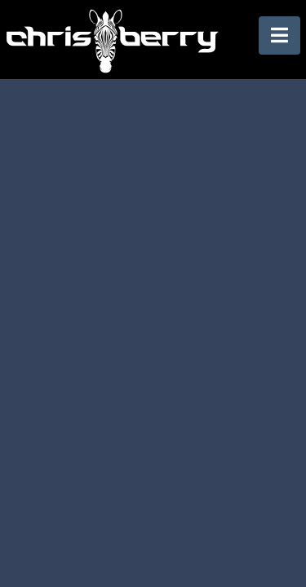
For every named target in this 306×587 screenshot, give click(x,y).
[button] (279, 35)
